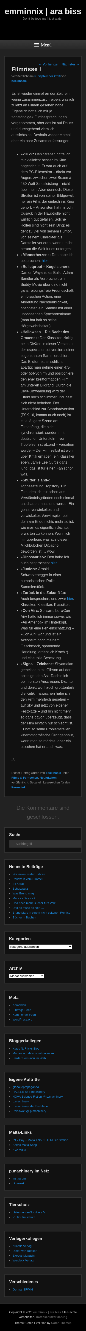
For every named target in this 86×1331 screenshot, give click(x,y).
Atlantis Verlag (22, 1246)
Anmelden (19, 1005)
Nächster (70, 64)
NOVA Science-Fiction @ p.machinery (38, 1096)
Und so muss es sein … (28, 908)
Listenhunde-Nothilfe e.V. (29, 1212)
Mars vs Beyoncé (24, 898)
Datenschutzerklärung (51, 1317)
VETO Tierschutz (24, 1217)
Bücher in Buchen (24, 917)
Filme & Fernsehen (24, 777)
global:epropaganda (26, 1087)
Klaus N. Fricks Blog (26, 1048)
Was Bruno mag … (25, 893)
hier (45, 261)
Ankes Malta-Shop (25, 1145)
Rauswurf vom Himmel (28, 879)
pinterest (18, 1183)
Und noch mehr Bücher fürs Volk (34, 903)
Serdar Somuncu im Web (29, 1058)
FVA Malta (19, 1149)
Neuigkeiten (48, 777)
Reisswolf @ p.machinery (29, 1111)
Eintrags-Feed (22, 1010)
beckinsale (19, 81)
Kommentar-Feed (24, 1014)
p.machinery (21, 1101)
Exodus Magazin (24, 1255)
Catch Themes (61, 1323)
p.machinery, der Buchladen (31, 1106)
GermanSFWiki (23, 1289)
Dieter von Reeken (25, 1251)
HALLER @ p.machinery (29, 1091)
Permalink (18, 787)
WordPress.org (22, 1019)
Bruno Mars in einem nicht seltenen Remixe (41, 912)
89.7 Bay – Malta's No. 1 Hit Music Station (40, 1140)
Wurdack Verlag (23, 1260)
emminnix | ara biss (43, 11)
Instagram (19, 1178)
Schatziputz (20, 888)
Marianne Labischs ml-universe (33, 1053)
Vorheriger (49, 64)
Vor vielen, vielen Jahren (29, 874)
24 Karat (18, 884)
